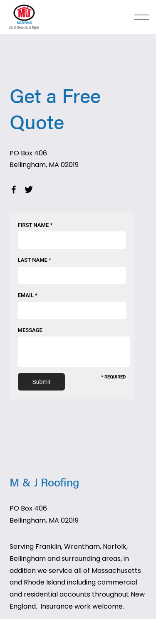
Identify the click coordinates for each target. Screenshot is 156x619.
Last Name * (34, 260)
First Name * (35, 225)
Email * (27, 295)
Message (30, 330)
